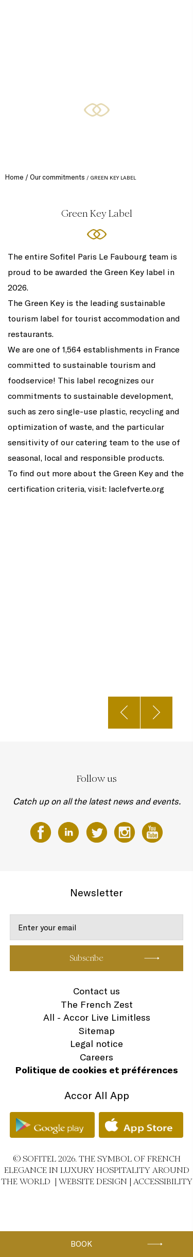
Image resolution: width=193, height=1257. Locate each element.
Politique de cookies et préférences (96, 1070)
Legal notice (96, 1044)
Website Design (93, 1181)
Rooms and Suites (55, 19)
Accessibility (162, 1181)
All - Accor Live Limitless (96, 1017)
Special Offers (110, 57)
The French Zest (97, 1004)
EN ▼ (128, 96)
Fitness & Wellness (57, 96)
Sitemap (97, 1031)
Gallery (102, 96)
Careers (96, 1057)
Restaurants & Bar (113, 19)
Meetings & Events (56, 57)
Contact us (96, 991)
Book (81, 1244)
